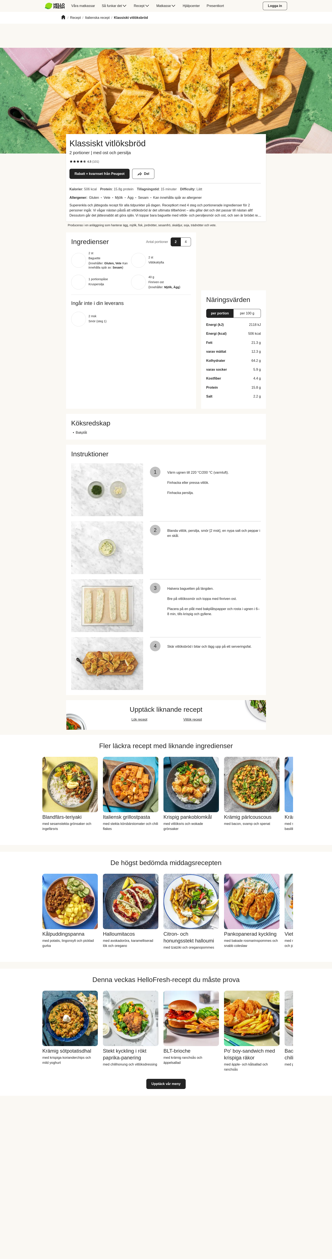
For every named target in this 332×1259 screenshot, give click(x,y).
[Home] (63, 18)
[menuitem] (56, 6)
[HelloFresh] (55, 6)
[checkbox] (71, 161)
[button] (131, 241)
